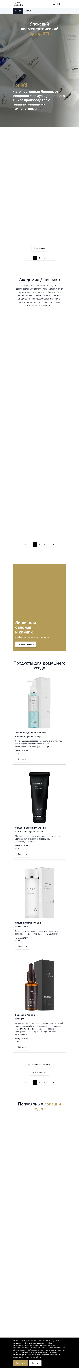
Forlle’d (18, 11)
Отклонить (20, 1363)
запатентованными (29, 104)
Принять (35, 1363)
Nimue (28, 11)
